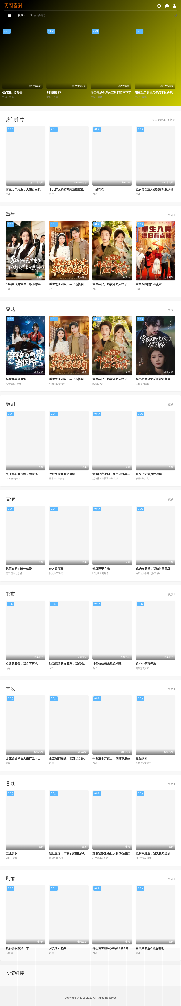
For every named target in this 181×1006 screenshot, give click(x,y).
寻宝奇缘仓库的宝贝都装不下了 (157, 92)
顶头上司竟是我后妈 (149, 474)
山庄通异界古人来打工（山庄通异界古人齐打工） (37, 758)
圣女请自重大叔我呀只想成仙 (154, 189)
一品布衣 (98, 189)
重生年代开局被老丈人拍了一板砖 (114, 284)
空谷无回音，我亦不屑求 (22, 663)
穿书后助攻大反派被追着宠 (153, 379)
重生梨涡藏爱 (12, 92)
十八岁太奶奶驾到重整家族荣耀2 (70, 189)
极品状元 (141, 758)
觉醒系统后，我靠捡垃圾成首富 (156, 853)
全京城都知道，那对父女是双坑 (69, 758)
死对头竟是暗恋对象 (62, 474)
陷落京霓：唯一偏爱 (19, 568)
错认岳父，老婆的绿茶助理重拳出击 (72, 853)
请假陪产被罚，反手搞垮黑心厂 (112, 474)
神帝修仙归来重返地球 (106, 663)
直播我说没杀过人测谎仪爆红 (111, 853)
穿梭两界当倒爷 (16, 379)
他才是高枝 (56, 568)
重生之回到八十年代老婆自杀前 (69, 284)
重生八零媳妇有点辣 (149, 284)
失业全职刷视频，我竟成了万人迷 (27, 474)
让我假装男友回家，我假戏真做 (69, 663)
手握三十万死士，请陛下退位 (111, 758)
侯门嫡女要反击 (58, 92)
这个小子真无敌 (146, 663)
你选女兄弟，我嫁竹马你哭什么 (156, 568)
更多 (171, 214)
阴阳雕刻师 (99, 92)
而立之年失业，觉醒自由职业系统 (27, 189)
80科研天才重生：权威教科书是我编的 (30, 284)
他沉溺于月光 (101, 568)
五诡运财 (11, 853)
